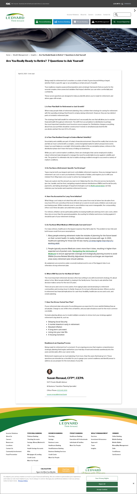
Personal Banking (43, 22)
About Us (83, 14)
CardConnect (116, 454)
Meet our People (32, 460)
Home (8, 55)
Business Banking (62, 21)
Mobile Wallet (116, 442)
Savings (51, 439)
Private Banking (81, 22)
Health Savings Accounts (35, 448)
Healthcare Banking (55, 445)
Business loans (54, 442)
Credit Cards (31, 457)
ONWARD (122, 4)
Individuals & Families (77, 442)
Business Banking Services (57, 451)
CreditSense (116, 451)
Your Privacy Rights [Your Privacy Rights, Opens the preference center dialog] (102, 478)
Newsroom (9, 442)
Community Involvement (14, 451)
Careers (90, 14)
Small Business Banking (56, 448)
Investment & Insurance (98, 439)
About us (9, 436)
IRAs (28, 451)
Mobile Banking (117, 439)
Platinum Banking (32, 436)
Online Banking (117, 436)
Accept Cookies (102, 489)
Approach (94, 442)
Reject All (102, 484)
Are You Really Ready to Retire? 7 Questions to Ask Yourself (62, 55)
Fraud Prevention (11, 454)
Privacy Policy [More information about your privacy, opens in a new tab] (23, 481)
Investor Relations (73, 14)
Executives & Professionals (79, 439)
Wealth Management (100, 22)
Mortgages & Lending (34, 454)
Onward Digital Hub (121, 21)
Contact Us (106, 14)
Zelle (113, 448)
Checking (51, 436)
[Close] (133, 483)
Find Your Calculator (66, 470)
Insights (34, 55)
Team (93, 445)
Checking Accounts (33, 439)
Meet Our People (54, 457)
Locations (98, 14)
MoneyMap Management (120, 445)
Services (94, 436)
